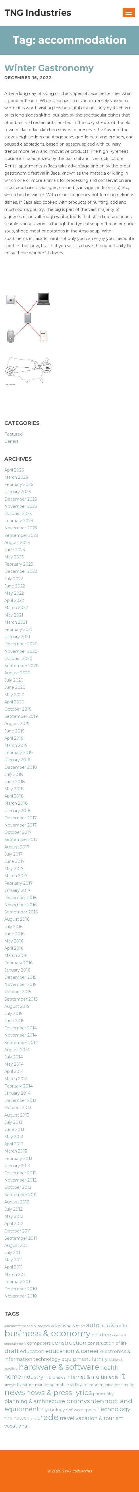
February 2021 (18, 629)
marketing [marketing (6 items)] (45, 1385)
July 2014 (13, 1057)
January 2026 (17, 491)
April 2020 (14, 702)
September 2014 (21, 1042)
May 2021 (13, 615)
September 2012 (21, 1194)
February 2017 (18, 883)
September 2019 (21, 716)
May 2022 (14, 593)
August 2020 (17, 673)
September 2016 (21, 912)
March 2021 (15, 622)
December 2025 (20, 499)
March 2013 (15, 1151)
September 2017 (21, 839)
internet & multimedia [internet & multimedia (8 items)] (92, 1377)
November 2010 (20, 1296)
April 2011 (13, 1267)
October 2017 (18, 832)
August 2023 (17, 542)
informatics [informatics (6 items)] (55, 1377)
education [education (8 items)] (32, 1351)
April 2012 (13, 1223)
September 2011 (20, 1238)
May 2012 (13, 1216)
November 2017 (20, 825)
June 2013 (14, 1129)
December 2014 (20, 1028)
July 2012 (13, 1209)
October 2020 (18, 658)
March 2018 (16, 803)
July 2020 (14, 680)
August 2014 (17, 1049)
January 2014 (17, 1093)
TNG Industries (37, 12)
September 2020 (21, 665)
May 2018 (14, 788)
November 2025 (20, 506)
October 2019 (18, 709)
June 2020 (15, 687)
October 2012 (17, 1187)
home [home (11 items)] (12, 1376)
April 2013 (13, 1143)
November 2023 (20, 528)
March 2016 (15, 955)
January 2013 (17, 1165)
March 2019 (16, 745)
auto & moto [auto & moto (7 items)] (114, 1325)
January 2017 (17, 890)
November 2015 (20, 984)
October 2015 (17, 991)
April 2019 (14, 738)
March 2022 (16, 607)
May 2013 (13, 1136)
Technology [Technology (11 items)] (113, 1409)
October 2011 (17, 1231)
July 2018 (13, 774)
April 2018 (14, 796)
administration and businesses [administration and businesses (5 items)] (27, 1326)
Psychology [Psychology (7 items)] (52, 1409)
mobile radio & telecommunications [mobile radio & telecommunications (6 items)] (89, 1385)
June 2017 (14, 861)
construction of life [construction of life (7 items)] (107, 1343)
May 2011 (13, 1259)
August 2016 (16, 919)
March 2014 (16, 1078)
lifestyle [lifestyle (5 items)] (10, 1385)
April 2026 (14, 470)
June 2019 (14, 731)
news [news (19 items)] (14, 1392)
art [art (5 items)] (83, 1326)
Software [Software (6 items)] (74, 1410)
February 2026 (18, 484)
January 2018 (17, 810)
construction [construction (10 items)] (69, 1343)
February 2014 (18, 1086)
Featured (13, 434)
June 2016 (14, 933)
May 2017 (14, 868)
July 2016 (13, 926)
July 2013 (13, 1122)
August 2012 (16, 1202)
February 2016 (18, 963)
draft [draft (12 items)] (11, 1350)
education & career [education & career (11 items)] (72, 1350)
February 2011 (18, 1281)
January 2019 (17, 759)
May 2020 (14, 694)
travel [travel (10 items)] (67, 1418)
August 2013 (16, 1115)
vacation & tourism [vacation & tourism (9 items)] (100, 1418)
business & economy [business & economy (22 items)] (47, 1333)
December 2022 (20, 571)
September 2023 (21, 535)
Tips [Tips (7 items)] (31, 1418)
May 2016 (13, 941)
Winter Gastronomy (49, 68)
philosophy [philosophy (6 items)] (103, 1394)
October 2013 (17, 1107)
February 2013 (18, 1158)
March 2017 (16, 875)
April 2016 (13, 948)
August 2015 (16, 1006)
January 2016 (17, 970)
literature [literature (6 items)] (25, 1385)
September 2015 (20, 999)
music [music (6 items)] (128, 1385)
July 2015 (13, 1013)
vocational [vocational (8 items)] (16, 1426)
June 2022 (14, 586)
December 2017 (20, 818)
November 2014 (20, 1035)
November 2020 (21, 651)
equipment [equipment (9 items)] (75, 1359)
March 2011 (15, 1274)
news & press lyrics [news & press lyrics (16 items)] (59, 1392)
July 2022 (13, 578)
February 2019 (18, 752)
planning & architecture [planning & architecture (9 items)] (34, 1401)
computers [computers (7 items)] (39, 1343)
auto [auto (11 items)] (92, 1325)
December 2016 (20, 897)
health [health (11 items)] (109, 1367)
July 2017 (13, 854)
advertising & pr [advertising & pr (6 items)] (65, 1326)
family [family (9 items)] (100, 1359)
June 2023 (14, 549)
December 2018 (20, 767)
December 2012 (20, 1173)
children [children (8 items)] (101, 1335)
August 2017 (17, 847)
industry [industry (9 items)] (32, 1377)
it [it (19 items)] (122, 1376)
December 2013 (20, 1100)
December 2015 (20, 977)
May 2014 (14, 1064)
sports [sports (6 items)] (90, 1410)
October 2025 (18, 513)
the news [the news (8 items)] (15, 1418)
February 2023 (18, 564)
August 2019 (17, 723)
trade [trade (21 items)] (48, 1417)
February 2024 (18, 520)
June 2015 (14, 1020)
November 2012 (20, 1180)
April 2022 (14, 600)
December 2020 (21, 643)
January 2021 (17, 636)
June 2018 (14, 781)
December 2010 (20, 1288)
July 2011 (13, 1252)
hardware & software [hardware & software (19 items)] (59, 1367)
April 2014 (14, 1071)
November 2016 (20, 904)
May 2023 (14, 557)
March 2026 (16, 477)
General (12, 441)
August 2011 (16, 1245)
